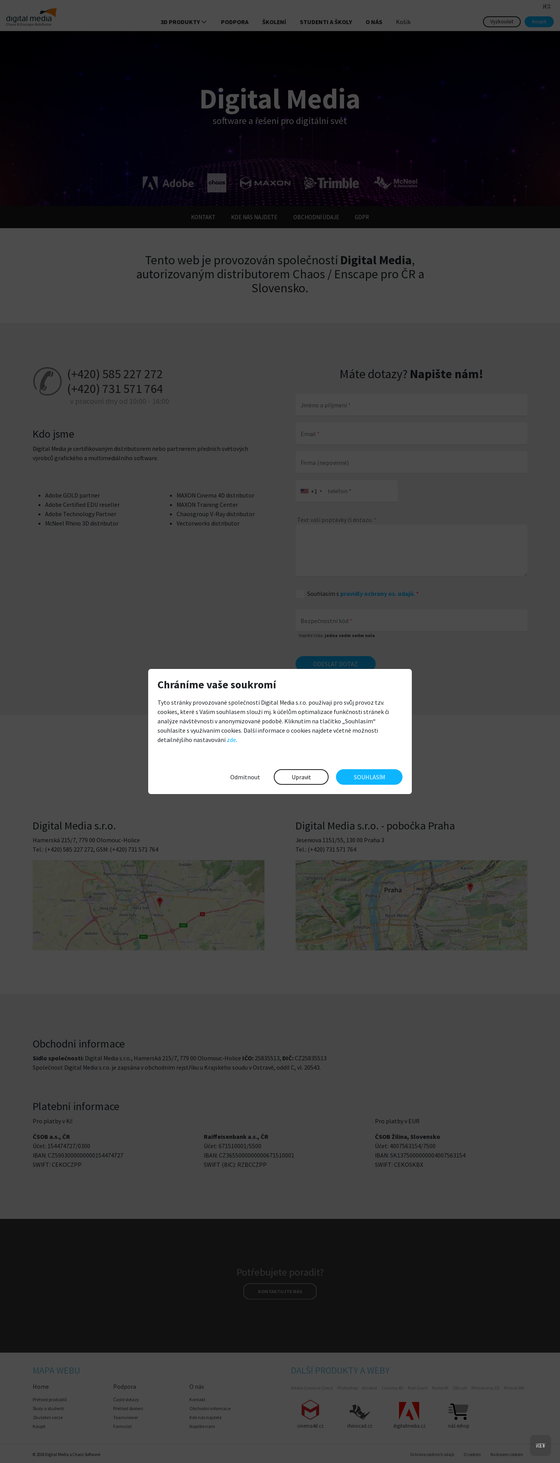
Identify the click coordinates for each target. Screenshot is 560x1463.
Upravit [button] (301, 777)
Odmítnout (245, 777)
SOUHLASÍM (369, 777)
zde (231, 740)
